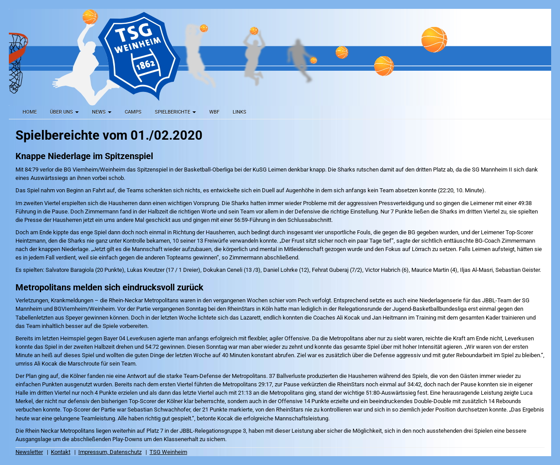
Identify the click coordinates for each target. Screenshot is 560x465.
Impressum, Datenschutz (110, 452)
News (101, 112)
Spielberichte (175, 112)
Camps (133, 112)
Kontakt (60, 452)
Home (30, 112)
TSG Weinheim (168, 452)
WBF (214, 112)
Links (239, 112)
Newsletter (29, 452)
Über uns (64, 112)
